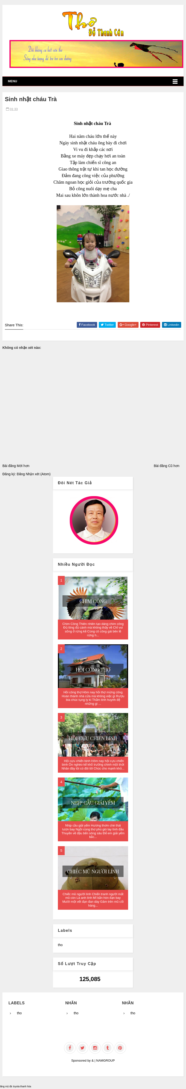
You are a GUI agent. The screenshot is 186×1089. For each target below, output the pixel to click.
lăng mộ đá (6, 1086)
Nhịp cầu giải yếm (93, 802)
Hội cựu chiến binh (93, 738)
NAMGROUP (105, 1060)
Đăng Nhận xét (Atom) (34, 474)
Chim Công (93, 601)
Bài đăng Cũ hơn (166, 466)
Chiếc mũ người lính (93, 871)
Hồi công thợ (93, 669)
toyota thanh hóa (22, 1086)
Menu (12, 81)
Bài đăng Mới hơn (15, 466)
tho (60, 945)
